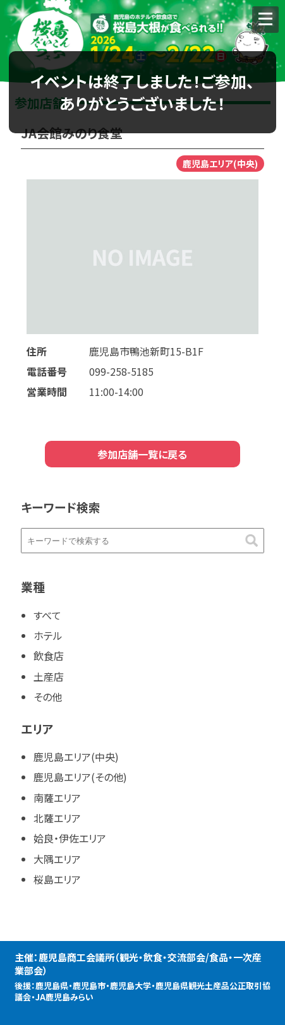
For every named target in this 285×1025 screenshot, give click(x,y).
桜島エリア (57, 879)
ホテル (48, 635)
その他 (47, 696)
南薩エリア (57, 797)
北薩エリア (57, 817)
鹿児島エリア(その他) (80, 776)
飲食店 (48, 655)
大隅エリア (57, 858)
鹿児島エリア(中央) (76, 756)
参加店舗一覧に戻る (142, 454)
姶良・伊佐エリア (69, 838)
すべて (47, 615)
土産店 (48, 676)
